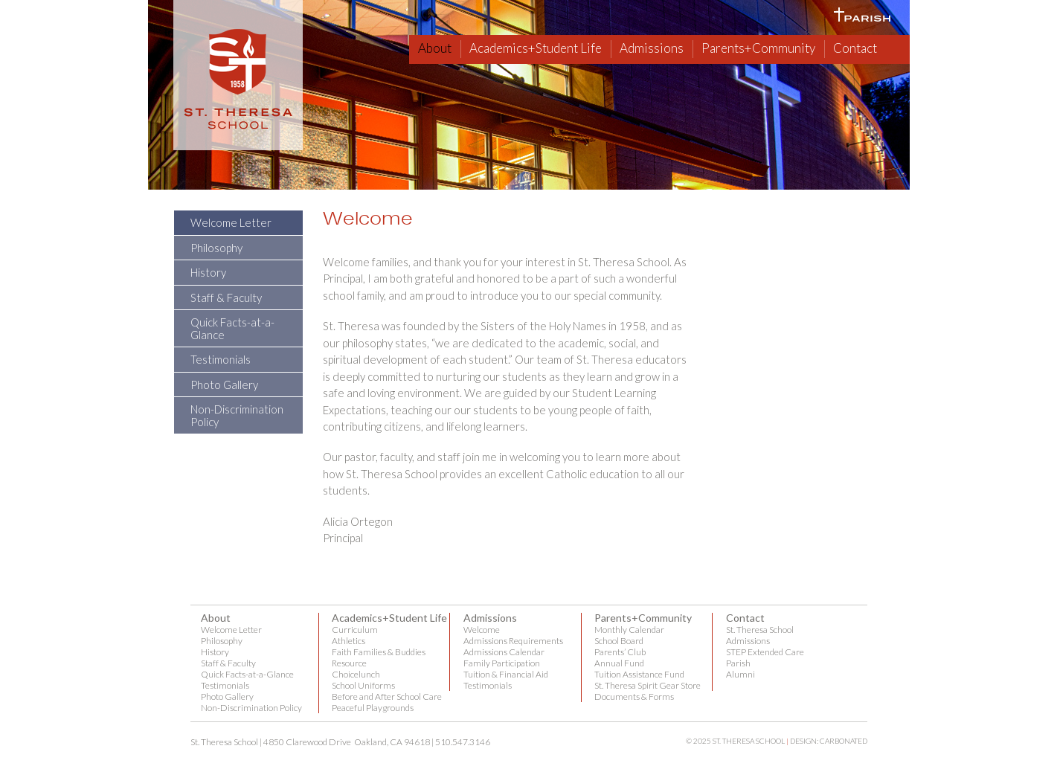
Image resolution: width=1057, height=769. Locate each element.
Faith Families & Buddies (378, 651)
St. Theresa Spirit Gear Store (647, 685)
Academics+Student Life (535, 48)
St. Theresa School (760, 629)
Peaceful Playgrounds (373, 707)
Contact (855, 48)
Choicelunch (356, 674)
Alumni (740, 674)
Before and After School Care (387, 696)
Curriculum (355, 629)
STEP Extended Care (765, 651)
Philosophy (216, 247)
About (435, 48)
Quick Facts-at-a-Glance (232, 328)
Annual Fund (619, 663)
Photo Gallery (224, 384)
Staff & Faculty (226, 297)
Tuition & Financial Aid (505, 674)
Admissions (652, 48)
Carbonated (843, 740)
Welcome (481, 629)
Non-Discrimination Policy (236, 415)
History (208, 272)
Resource (349, 663)
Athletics (348, 640)
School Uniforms (363, 685)
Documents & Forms (634, 696)
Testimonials (220, 359)
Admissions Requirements (513, 640)
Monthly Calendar (629, 629)
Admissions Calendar (503, 651)
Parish (738, 663)
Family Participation (501, 663)
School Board (618, 640)
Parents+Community (758, 48)
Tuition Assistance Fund (639, 674)
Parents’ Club (620, 651)
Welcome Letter (231, 222)
